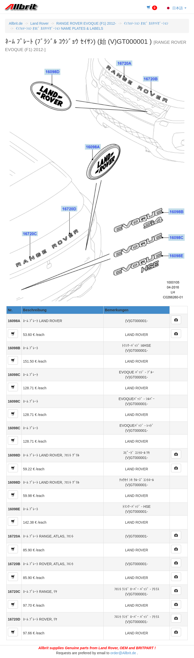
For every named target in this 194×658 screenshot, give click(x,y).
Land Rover (39, 23)
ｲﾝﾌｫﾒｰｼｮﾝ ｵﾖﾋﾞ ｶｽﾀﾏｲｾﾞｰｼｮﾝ (146, 23)
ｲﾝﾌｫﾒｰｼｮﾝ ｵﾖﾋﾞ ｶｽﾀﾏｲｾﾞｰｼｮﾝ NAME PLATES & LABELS (59, 28)
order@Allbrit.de (123, 653)
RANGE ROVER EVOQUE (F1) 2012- (86, 23)
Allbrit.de (15, 23)
